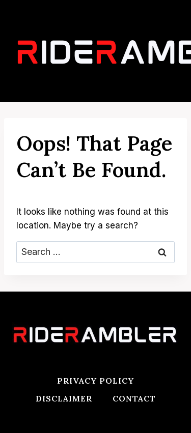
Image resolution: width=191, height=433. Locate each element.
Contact (134, 398)
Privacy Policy (95, 381)
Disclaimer (64, 398)
